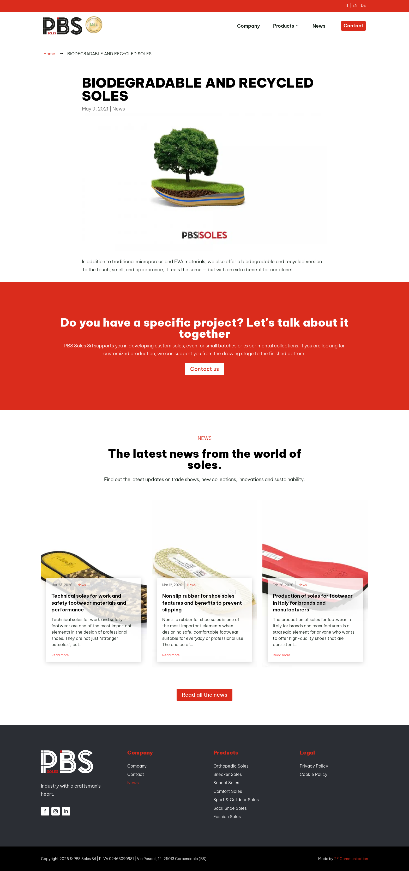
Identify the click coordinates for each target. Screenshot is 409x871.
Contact (353, 26)
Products (286, 26)
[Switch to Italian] (349, 6)
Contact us (204, 369)
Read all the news (204, 694)
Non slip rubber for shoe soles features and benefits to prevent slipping (202, 603)
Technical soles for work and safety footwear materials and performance (88, 603)
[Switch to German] (363, 6)
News (318, 26)
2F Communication (351, 858)
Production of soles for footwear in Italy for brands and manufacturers (313, 603)
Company (248, 26)
